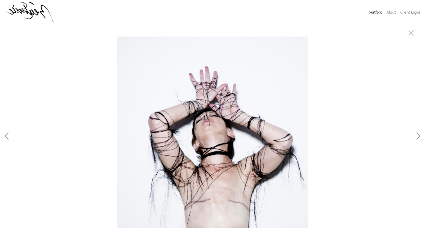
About (391, 12)
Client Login (410, 12)
